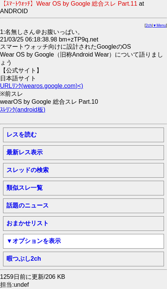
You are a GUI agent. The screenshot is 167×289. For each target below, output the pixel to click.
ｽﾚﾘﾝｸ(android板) (22, 109)
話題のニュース (27, 205)
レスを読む (21, 134)
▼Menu (159, 25)
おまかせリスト (27, 223)
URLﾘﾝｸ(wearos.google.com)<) (41, 86)
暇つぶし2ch (23, 258)
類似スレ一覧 (24, 187)
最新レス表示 (24, 152)
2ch (149, 25)
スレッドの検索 (27, 170)
